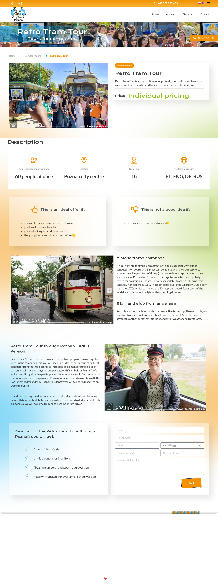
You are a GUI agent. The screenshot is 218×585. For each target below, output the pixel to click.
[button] (14, 289)
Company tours (33, 55)
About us (171, 14)
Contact (204, 14)
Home (155, 14)
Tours (188, 14)
